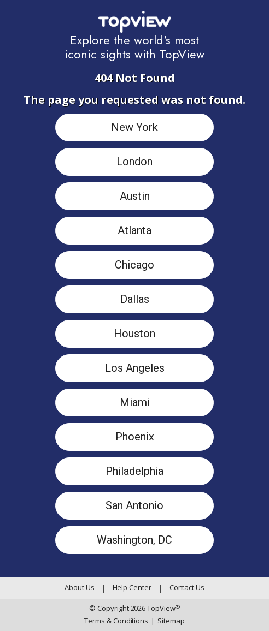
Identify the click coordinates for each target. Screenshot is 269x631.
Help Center (132, 587)
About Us (79, 587)
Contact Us (186, 587)
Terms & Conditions (116, 621)
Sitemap (167, 621)
